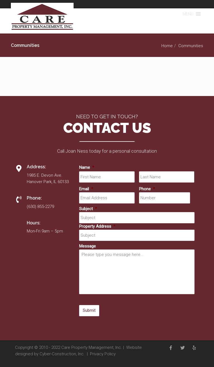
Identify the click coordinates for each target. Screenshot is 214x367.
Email (86, 188)
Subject (88, 208)
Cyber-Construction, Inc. (62, 353)
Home (167, 45)
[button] (188, 14)
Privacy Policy (103, 353)
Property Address (97, 226)
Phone (147, 188)
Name (86, 167)
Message (87, 246)
